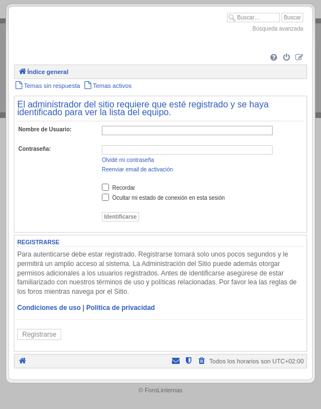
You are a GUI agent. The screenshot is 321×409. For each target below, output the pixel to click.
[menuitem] (274, 58)
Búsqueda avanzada (278, 29)
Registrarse (39, 334)
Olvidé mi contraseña (128, 160)
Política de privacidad (120, 308)
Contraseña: (34, 149)
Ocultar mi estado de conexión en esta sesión (163, 198)
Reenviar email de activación (137, 169)
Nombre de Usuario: (45, 129)
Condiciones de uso (49, 308)
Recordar (118, 188)
